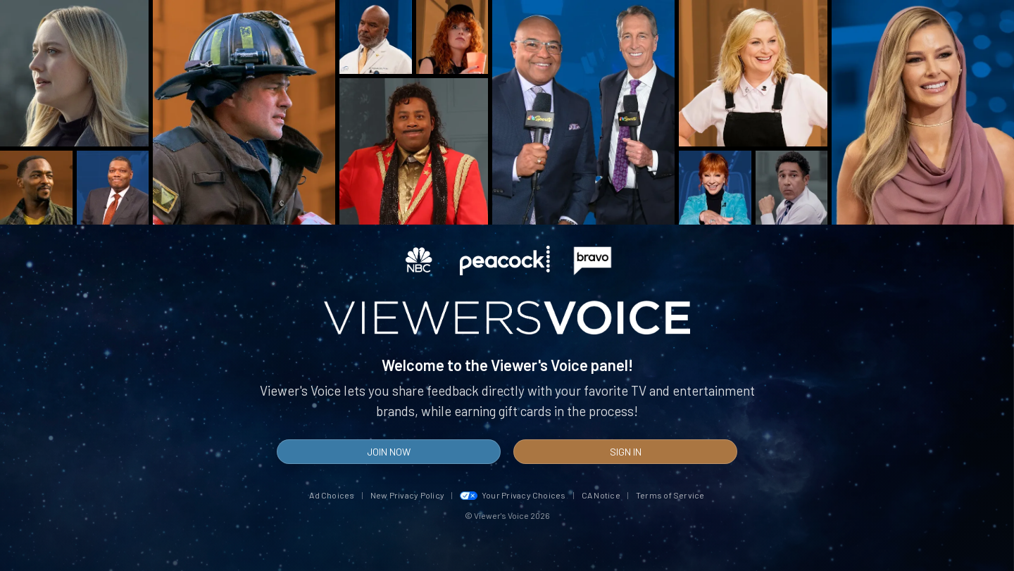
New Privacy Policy (407, 495)
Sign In (625, 452)
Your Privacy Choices (513, 495)
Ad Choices (331, 495)
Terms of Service (670, 495)
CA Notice (601, 495)
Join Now (389, 452)
